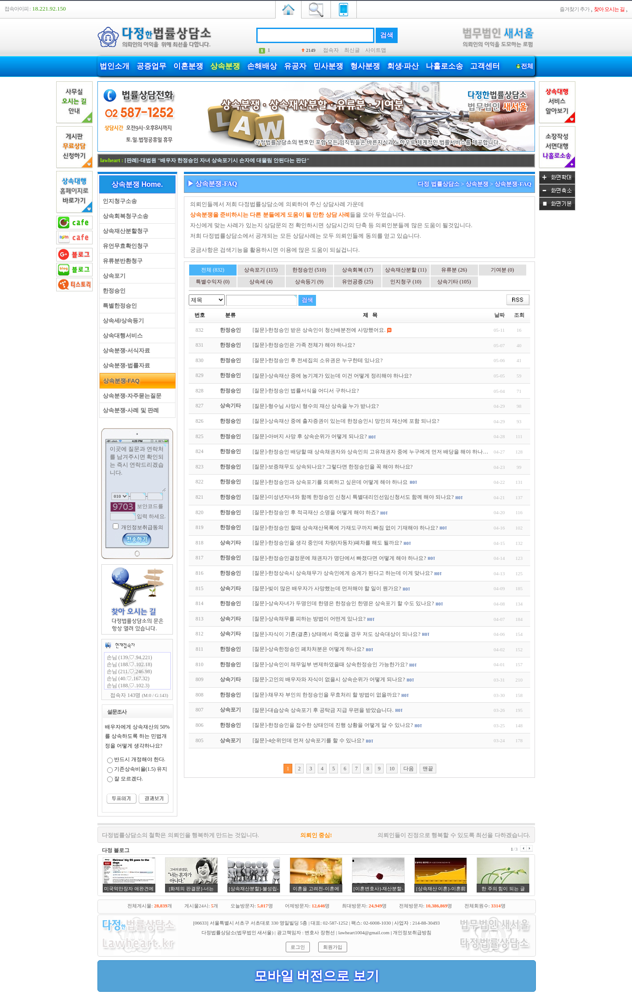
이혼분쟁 (188, 66)
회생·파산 (403, 66)
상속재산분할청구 (124, 231)
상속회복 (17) (357, 270)
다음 (408, 769)
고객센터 (485, 66)
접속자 (331, 50)
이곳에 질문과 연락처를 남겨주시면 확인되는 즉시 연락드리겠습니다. (137, 468)
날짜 (499, 315)
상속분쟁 (225, 66)
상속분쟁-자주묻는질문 (131, 395)
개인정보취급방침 (412, 932)
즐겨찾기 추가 (574, 9)
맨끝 (428, 769)
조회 (519, 315)
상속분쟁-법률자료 (125, 365)
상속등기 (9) (309, 282)
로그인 (298, 947)
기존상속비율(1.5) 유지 (141, 769)
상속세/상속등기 (122, 320)
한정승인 (113, 290)
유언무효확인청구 (124, 246)
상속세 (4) (261, 282)
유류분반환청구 (121, 261)
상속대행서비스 (121, 335)
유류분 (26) (454, 270)
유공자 (295, 66)
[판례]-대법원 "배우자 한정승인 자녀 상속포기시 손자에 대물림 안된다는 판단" (217, 160)
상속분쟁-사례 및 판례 (129, 410)
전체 (527, 66)
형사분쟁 (365, 66)
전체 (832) (212, 270)
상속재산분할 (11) (406, 270)
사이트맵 (375, 50)
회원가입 (332, 947)
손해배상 (262, 66)
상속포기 (113, 275)
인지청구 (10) (405, 282)
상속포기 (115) (261, 270)
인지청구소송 (118, 201)
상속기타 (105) (454, 282)
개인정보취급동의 (141, 527)
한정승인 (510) (309, 270)
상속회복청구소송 (124, 216)
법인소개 (114, 66)
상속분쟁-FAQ (120, 380)
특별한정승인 (118, 305)
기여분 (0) (502, 270)
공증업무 (151, 66)
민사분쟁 (328, 66)
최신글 (352, 50)
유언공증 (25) (357, 282)
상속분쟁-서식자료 (125, 350)
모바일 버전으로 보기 (316, 976)
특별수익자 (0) (213, 282)
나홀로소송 (444, 66)
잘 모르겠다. (128, 779)
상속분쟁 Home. (137, 184)
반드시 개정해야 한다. (139, 759)
